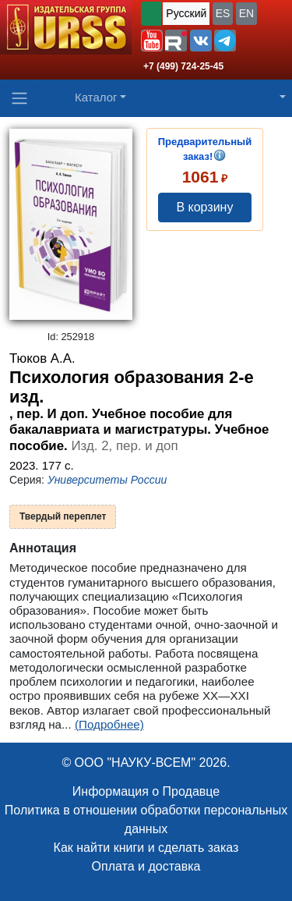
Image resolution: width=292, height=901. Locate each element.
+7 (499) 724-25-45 (183, 66)
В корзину (204, 207)
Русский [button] (186, 13)
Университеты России (107, 480)
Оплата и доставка (146, 866)
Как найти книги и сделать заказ (146, 847)
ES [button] (223, 13)
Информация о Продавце (146, 791)
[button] (152, 40)
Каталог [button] (96, 97)
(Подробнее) (109, 724)
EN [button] (246, 13)
